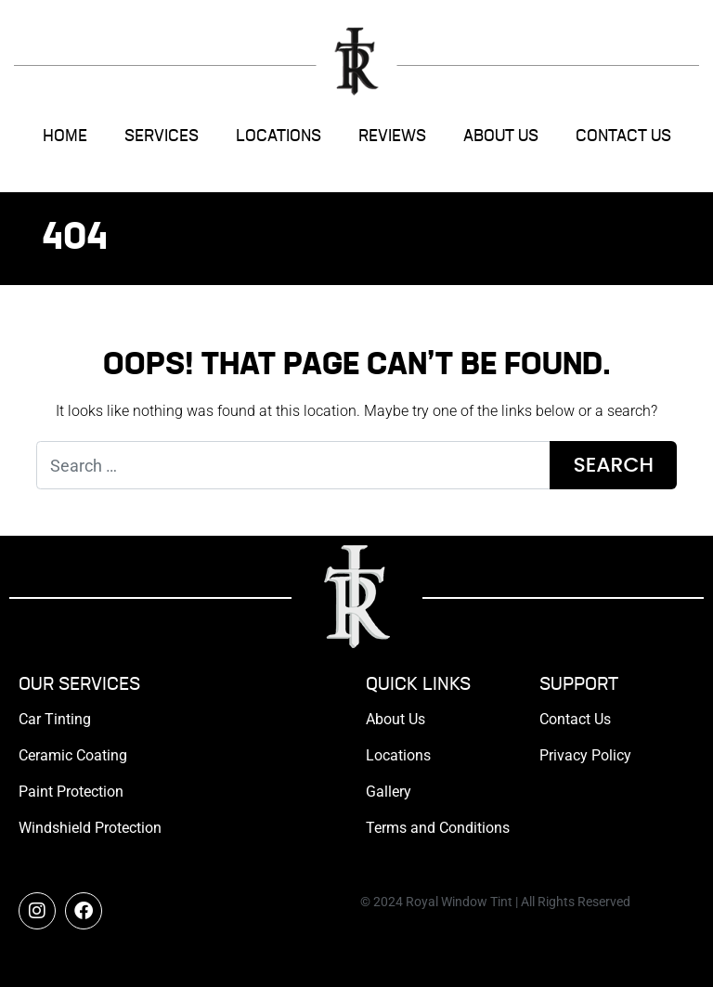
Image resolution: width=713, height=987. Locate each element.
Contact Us (623, 136)
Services (161, 136)
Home (65, 136)
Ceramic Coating (73, 755)
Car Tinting (55, 719)
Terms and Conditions (438, 828)
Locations (278, 136)
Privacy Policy (585, 755)
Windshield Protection (90, 828)
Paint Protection (71, 791)
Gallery (388, 791)
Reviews (392, 136)
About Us (500, 136)
